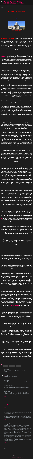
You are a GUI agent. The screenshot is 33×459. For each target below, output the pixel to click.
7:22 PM (5, 419)
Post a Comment (4, 451)
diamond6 (5, 398)
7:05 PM (5, 402)
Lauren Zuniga (3, 56)
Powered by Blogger (16, 455)
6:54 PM (5, 388)
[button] (31, 6)
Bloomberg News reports (14, 305)
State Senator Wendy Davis (15, 250)
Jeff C (5, 421)
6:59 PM (5, 396)
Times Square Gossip (13, 2)
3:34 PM (5, 372)
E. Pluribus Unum (6, 404)
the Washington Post (15, 46)
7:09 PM (5, 407)
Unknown (5, 375)
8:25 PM (5, 442)
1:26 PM (5, 449)
